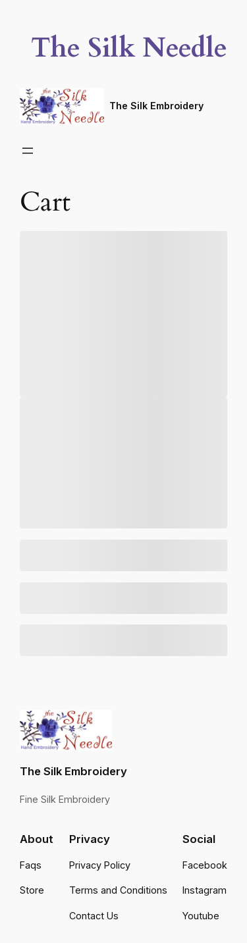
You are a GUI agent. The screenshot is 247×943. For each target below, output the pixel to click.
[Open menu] (28, 151)
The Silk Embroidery (156, 105)
